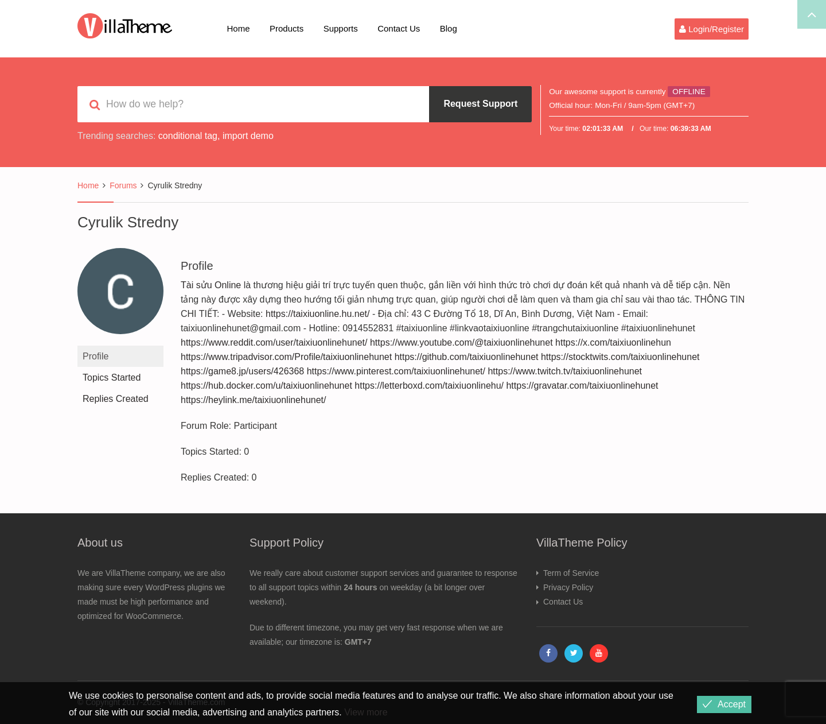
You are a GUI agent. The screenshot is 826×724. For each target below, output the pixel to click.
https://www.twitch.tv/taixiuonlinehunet (565, 371)
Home (238, 28)
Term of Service (571, 573)
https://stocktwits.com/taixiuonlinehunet (620, 357)
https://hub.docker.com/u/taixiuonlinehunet (266, 385)
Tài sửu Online (211, 285)
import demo (248, 136)
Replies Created (116, 399)
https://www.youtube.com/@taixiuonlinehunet (461, 342)
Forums (123, 185)
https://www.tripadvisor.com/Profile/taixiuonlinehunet (286, 357)
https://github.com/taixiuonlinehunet (467, 357)
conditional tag (187, 136)
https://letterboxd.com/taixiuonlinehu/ (429, 385)
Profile (95, 356)
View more (365, 712)
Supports (341, 28)
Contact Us (398, 28)
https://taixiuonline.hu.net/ (317, 314)
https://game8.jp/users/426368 (242, 371)
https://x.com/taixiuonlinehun (613, 342)
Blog (448, 28)
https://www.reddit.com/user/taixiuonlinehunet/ (274, 342)
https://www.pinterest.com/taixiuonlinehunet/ (396, 371)
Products (286, 28)
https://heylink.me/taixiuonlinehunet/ (253, 400)
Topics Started (112, 377)
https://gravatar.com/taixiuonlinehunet (582, 385)
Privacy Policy (568, 587)
